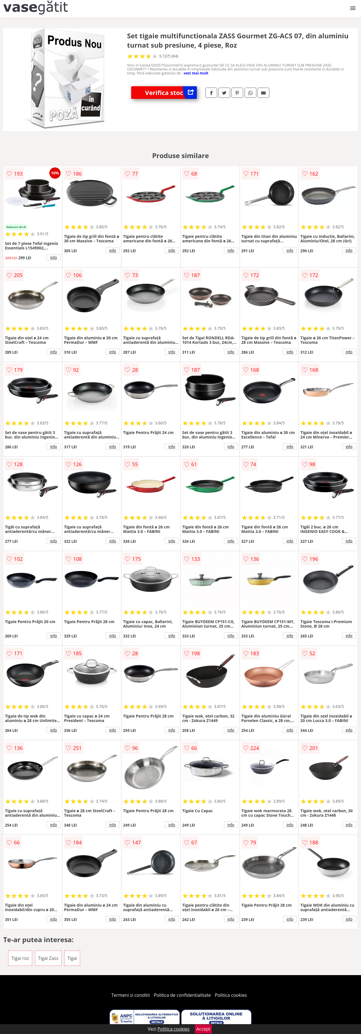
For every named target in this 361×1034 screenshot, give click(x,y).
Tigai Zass (48, 958)
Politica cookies (231, 995)
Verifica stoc (171, 92)
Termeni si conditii (130, 995)
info (53, 257)
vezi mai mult (196, 73)
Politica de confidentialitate (182, 995)
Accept (203, 1029)
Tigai (72, 958)
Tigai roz (20, 958)
